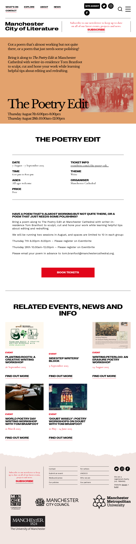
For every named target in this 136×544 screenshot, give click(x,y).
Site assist (92, 6)
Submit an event (56, 473)
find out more (17, 375)
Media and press (55, 478)
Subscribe (96, 29)
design (124, 485)
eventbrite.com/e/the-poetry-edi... (90, 165)
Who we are (85, 478)
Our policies (54, 482)
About (44, 7)
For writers (84, 469)
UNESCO (84, 473)
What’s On (12, 7)
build (116, 487)
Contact (11, 10)
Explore (29, 7)
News (57, 7)
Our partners (85, 482)
